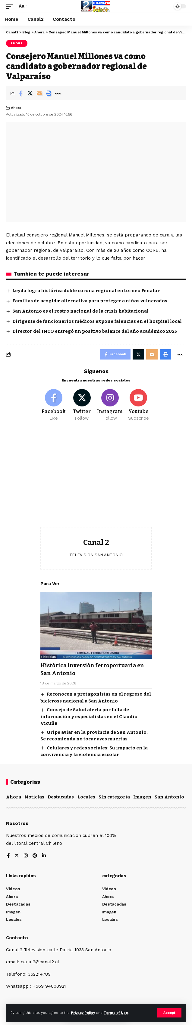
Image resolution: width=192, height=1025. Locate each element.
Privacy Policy (83, 1013)
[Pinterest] (35, 856)
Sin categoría (114, 797)
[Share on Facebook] (20, 93)
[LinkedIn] (44, 856)
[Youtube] (138, 405)
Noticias (34, 797)
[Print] (48, 93)
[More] (58, 93)
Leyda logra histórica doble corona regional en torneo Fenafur (86, 290)
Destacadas (61, 797)
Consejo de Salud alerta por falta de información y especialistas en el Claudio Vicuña (88, 716)
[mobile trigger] (11, 6)
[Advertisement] (96, 479)
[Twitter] (81, 405)
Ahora (17, 43)
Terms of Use (116, 1013)
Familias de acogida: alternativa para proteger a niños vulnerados (89, 301)
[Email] (39, 93)
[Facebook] (53, 405)
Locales (86, 797)
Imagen (142, 797)
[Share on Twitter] (30, 93)
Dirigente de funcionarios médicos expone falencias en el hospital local (97, 321)
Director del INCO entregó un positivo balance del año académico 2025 (94, 331)
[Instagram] (110, 405)
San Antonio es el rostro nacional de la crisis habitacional (80, 311)
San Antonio (169, 797)
